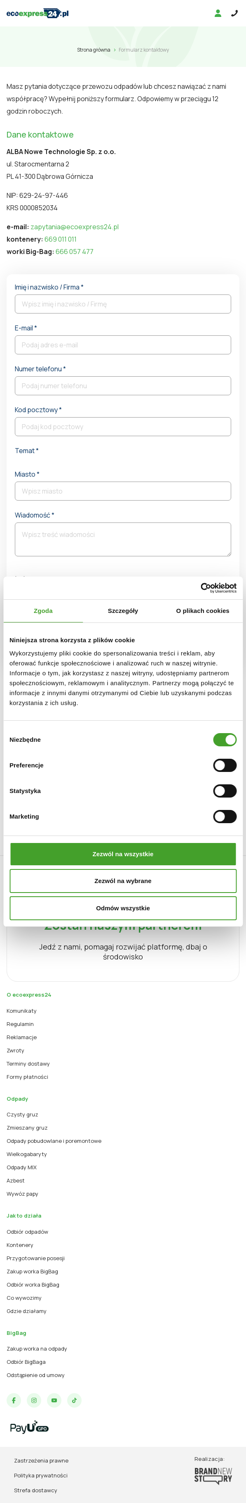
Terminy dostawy (28, 1063)
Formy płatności (27, 1076)
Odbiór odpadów (27, 1231)
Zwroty (15, 1050)
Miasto (27, 474)
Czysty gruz (22, 1114)
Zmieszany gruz (27, 1127)
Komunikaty (22, 1010)
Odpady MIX (22, 1167)
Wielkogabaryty (27, 1154)
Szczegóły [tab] (123, 610)
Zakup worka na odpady (37, 1348)
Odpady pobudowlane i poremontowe (54, 1140)
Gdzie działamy (27, 1311)
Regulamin (20, 1024)
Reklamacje (22, 1037)
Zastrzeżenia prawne (41, 1460)
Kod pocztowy (38, 409)
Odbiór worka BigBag (33, 1284)
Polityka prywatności (41, 1475)
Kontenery (20, 1245)
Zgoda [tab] (43, 610)
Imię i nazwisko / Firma (49, 287)
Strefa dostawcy (35, 1490)
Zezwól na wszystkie (123, 853)
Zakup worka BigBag (32, 1271)
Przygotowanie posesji (36, 1258)
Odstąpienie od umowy (36, 1375)
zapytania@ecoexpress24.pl (74, 226)
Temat (27, 450)
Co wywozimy (24, 1297)
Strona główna (93, 49)
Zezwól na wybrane (122, 880)
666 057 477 (75, 251)
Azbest (16, 1180)
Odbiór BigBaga (26, 1361)
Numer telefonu (40, 368)
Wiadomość (34, 515)
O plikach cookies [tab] (203, 610)
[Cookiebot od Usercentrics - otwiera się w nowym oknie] (200, 588)
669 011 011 (61, 239)
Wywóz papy (22, 1193)
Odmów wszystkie (123, 908)
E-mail (26, 327)
